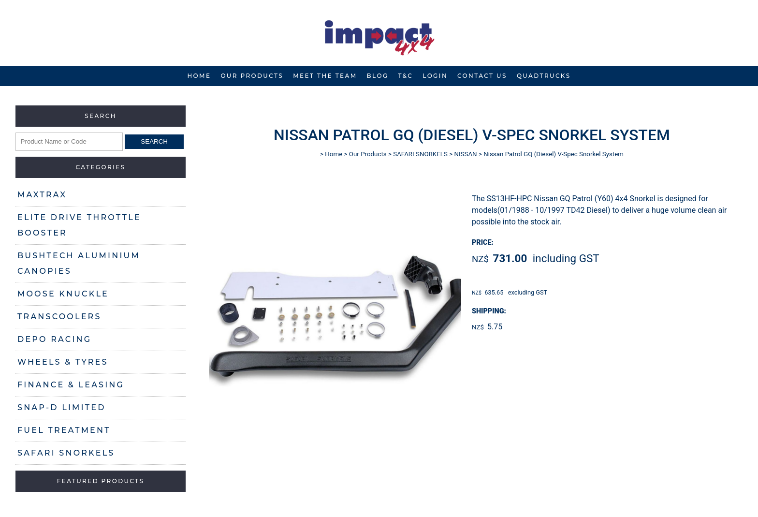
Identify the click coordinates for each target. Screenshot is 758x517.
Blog (378, 75)
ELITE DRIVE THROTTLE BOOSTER (79, 225)
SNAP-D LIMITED (61, 407)
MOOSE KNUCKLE (63, 293)
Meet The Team (325, 75)
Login (435, 75)
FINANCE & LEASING (70, 384)
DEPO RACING (54, 339)
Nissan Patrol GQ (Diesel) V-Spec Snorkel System (553, 154)
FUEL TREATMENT (64, 430)
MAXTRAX (42, 194)
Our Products (251, 75)
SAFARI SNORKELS (66, 453)
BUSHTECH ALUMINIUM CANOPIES (78, 263)
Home (199, 75)
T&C (405, 75)
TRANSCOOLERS (59, 316)
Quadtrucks (544, 75)
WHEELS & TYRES (62, 362)
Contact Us (482, 75)
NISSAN (465, 154)
